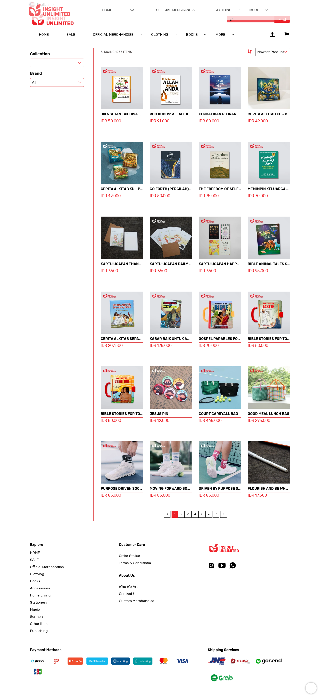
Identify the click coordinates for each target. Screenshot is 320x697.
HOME (35, 553)
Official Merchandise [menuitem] (113, 34)
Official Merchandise (47, 567)
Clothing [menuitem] (159, 34)
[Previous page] (167, 514)
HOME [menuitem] (44, 34)
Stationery (38, 602)
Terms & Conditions (135, 563)
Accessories (40, 588)
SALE (34, 560)
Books (35, 581)
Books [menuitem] (192, 34)
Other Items (39, 624)
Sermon (36, 616)
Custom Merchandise (136, 601)
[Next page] (223, 514)
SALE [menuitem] (70, 34)
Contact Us (128, 594)
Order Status (129, 556)
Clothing (37, 574)
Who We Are (128, 586)
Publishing (39, 631)
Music (35, 609)
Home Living (40, 595)
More (220, 34)
